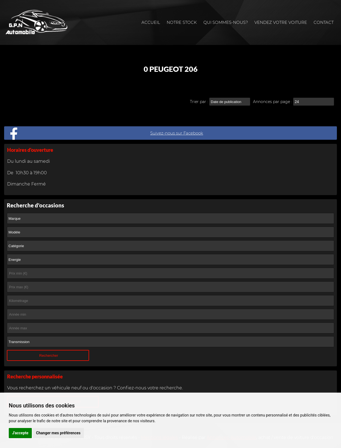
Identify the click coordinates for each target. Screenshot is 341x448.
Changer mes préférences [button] (58, 433)
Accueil (150, 22)
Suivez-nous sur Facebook (176, 133)
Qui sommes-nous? (225, 22)
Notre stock (182, 22)
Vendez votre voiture (280, 22)
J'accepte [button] (20, 433)
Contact (324, 22)
